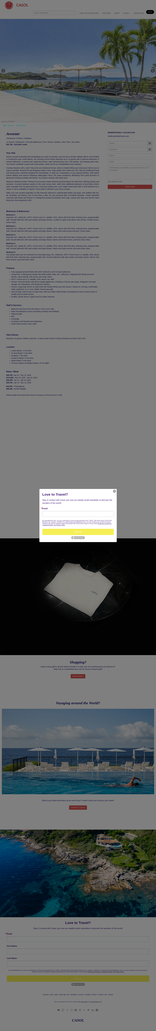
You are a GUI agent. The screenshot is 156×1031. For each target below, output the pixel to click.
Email (45, 509)
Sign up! (78, 532)
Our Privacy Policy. (59, 525)
